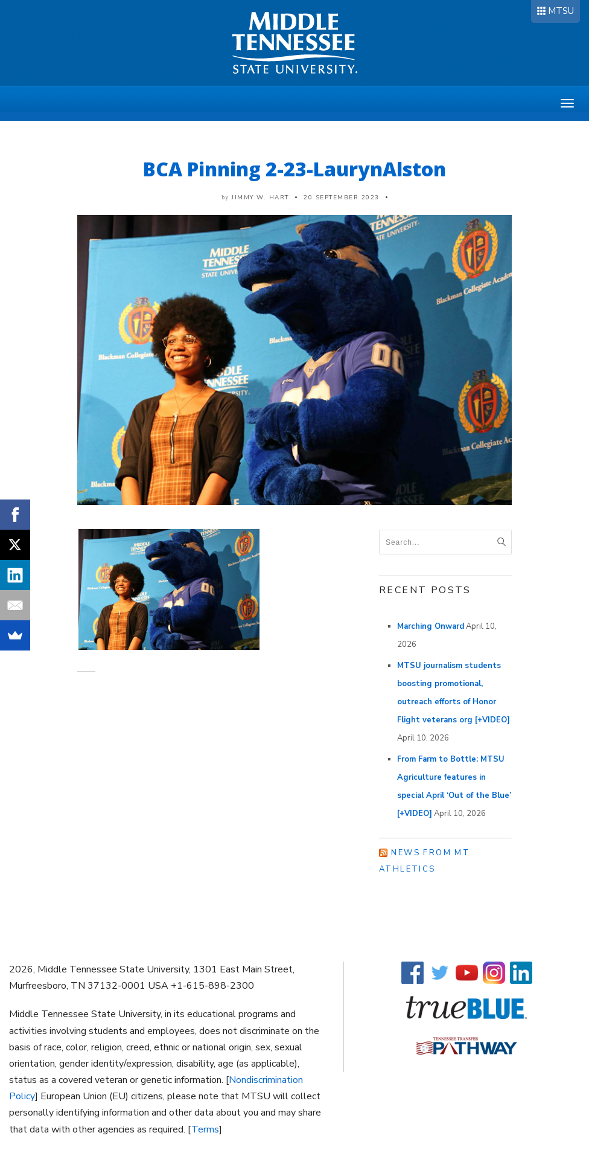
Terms (205, 1129)
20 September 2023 (342, 197)
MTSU (561, 11)
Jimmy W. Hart (260, 197)
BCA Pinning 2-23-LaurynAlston (294, 169)
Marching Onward (430, 626)
